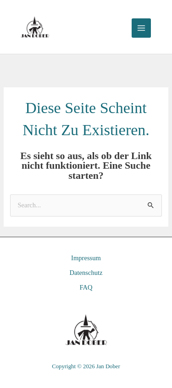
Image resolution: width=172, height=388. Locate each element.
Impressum (86, 258)
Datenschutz (85, 272)
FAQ (85, 287)
